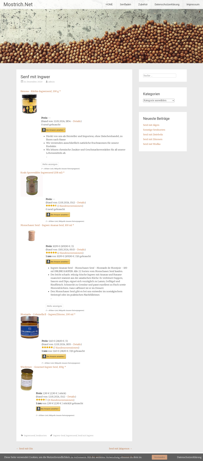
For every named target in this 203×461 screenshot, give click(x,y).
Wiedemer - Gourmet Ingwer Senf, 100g (43, 367)
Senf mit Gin (24, 448)
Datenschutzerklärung (167, 4)
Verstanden (159, 457)
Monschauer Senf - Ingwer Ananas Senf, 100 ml (47, 225)
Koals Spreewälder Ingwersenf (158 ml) (42, 172)
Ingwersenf (29, 435)
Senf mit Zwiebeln (153, 134)
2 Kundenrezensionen (70, 252)
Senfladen (125, 4)
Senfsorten (41, 435)
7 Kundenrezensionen (66, 347)
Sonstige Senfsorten (154, 129)
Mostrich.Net (18, 4)
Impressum (193, 4)
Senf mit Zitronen (152, 139)
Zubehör (143, 4)
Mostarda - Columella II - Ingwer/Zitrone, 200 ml (48, 314)
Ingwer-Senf (59, 435)
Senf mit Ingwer (86, 435)
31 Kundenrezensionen (60, 400)
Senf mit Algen (151, 125)
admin (51, 81)
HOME (109, 4)
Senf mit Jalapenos (120, 448)
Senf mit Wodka (151, 144)
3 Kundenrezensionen (70, 205)
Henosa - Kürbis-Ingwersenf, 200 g (41, 91)
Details (77, 121)
